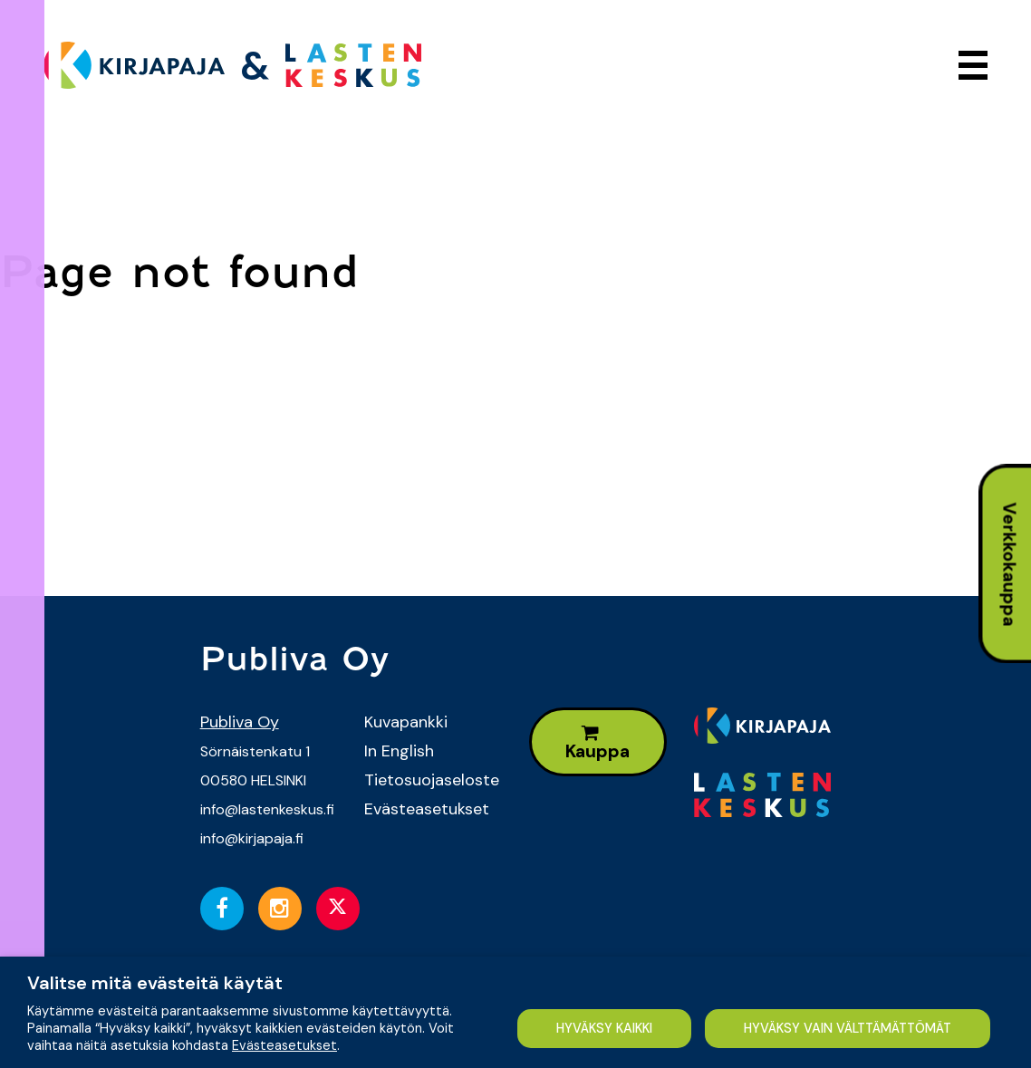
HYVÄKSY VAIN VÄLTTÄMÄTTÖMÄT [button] (847, 1028)
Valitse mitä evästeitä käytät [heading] (155, 983)
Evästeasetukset (426, 809)
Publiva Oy (239, 722)
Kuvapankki (406, 722)
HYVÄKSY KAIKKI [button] (603, 1028)
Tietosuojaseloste (431, 780)
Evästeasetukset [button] (284, 1045)
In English (399, 751)
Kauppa (597, 743)
